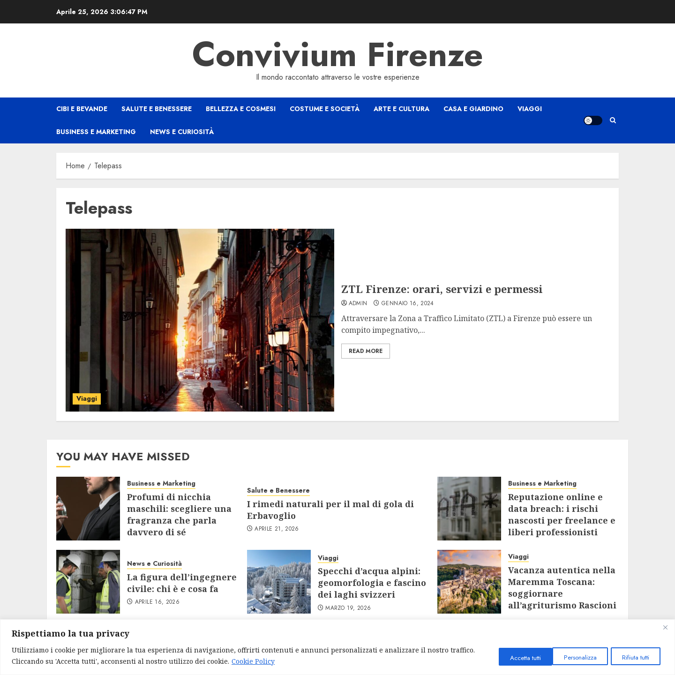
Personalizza (512, 657)
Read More (365, 351)
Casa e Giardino (473, 108)
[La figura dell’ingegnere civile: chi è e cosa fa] (88, 582)
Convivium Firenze (337, 54)
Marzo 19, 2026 (348, 608)
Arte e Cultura (401, 108)
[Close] (665, 627)
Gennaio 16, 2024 (408, 304)
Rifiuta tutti (574, 657)
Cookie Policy (279, 661)
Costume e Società (325, 108)
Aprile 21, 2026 (277, 529)
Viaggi (530, 108)
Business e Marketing (96, 131)
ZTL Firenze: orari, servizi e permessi (442, 289)
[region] (337, 647)
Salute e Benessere (156, 108)
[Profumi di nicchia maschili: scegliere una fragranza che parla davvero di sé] (88, 508)
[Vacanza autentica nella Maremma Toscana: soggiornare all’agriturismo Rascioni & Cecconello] (469, 582)
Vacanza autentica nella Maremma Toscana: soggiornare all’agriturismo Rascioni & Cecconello (562, 593)
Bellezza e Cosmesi (241, 108)
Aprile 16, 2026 (157, 602)
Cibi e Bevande (81, 108)
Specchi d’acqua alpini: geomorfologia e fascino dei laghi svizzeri (372, 582)
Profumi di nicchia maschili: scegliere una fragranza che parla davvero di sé (179, 514)
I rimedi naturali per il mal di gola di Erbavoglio (330, 509)
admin (358, 304)
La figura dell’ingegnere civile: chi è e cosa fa (182, 582)
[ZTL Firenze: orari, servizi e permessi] (200, 320)
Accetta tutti (634, 657)
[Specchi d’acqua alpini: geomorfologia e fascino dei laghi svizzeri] (279, 582)
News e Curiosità (182, 131)
